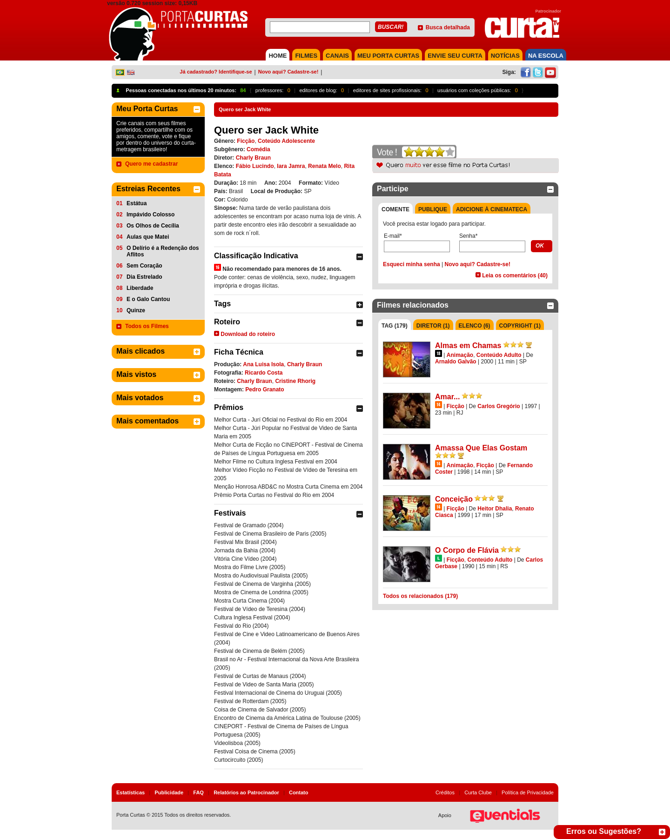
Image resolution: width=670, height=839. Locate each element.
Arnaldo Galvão (455, 361)
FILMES (306, 55)
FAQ (198, 792)
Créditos (445, 792)
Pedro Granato (264, 389)
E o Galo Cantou (148, 299)
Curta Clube (478, 792)
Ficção (246, 141)
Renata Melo (324, 166)
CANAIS (337, 55)
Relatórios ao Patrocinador (246, 792)
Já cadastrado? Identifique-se (216, 71)
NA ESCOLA (545, 55)
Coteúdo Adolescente (286, 141)
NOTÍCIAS (505, 55)
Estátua (137, 203)
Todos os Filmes (147, 326)
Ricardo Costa (263, 372)
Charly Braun (253, 157)
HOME (277, 55)
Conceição (454, 499)
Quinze (136, 310)
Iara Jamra (291, 166)
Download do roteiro (248, 334)
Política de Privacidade (528, 792)
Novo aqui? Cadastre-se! (288, 71)
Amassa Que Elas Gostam (481, 448)
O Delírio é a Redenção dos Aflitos (163, 251)
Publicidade (168, 792)
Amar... (447, 397)
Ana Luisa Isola (263, 364)
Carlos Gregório (498, 406)
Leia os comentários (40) (515, 275)
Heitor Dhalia (494, 508)
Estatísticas (130, 792)
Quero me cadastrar (151, 164)
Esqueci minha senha (411, 264)
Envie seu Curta (455, 55)
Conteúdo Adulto (499, 355)
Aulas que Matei (148, 237)
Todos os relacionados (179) (420, 596)
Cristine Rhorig (295, 381)
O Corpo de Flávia (467, 550)
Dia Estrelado (144, 277)
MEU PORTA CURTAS (388, 55)
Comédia (258, 149)
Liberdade (140, 288)
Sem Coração (144, 265)
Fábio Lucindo (255, 166)
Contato (298, 792)
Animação (460, 355)
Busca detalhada (448, 27)
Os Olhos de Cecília (153, 225)
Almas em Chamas (468, 345)
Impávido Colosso (150, 214)
